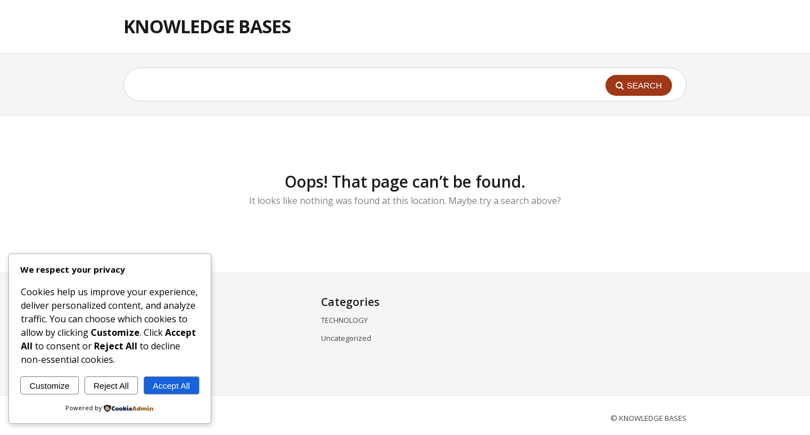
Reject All (111, 385)
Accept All (171, 385)
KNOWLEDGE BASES (207, 26)
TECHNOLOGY (344, 320)
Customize (49, 385)
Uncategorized (346, 338)
